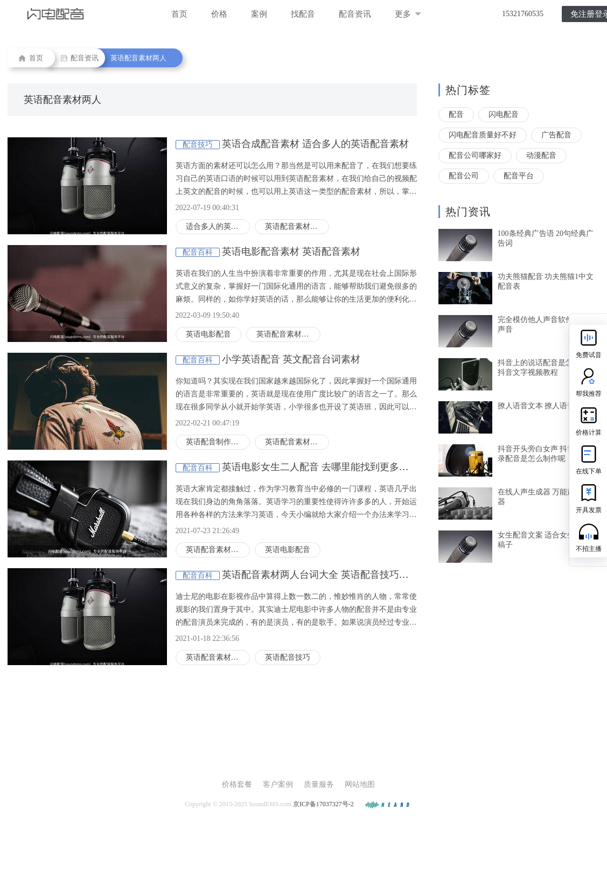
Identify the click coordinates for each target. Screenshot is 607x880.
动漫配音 (541, 155)
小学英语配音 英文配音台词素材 (291, 359)
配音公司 (464, 176)
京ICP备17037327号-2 (323, 804)
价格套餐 (237, 784)
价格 (219, 14)
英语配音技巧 (287, 657)
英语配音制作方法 (216, 442)
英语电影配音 (208, 334)
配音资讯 (355, 14)
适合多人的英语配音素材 (218, 226)
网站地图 (360, 784)
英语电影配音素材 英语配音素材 (291, 251)
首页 (179, 14)
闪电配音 (504, 114)
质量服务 (319, 784)
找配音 (303, 14)
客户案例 (278, 784)
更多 (408, 14)
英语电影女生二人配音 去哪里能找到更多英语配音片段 (339, 467)
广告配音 (556, 135)
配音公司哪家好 (475, 155)
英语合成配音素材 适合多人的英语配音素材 (315, 143)
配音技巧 (198, 145)
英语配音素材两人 (138, 58)
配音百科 (198, 252)
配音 (456, 114)
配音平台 (519, 176)
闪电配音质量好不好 (483, 135)
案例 (259, 14)
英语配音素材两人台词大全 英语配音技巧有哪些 (325, 574)
